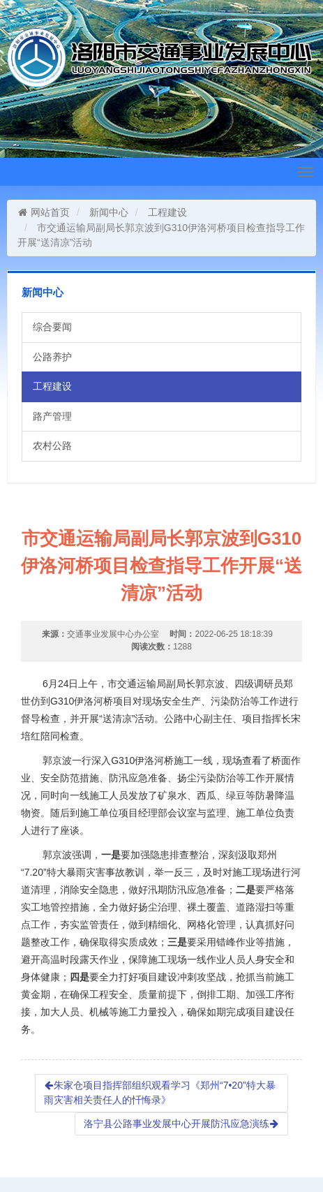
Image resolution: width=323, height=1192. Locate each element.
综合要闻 (52, 326)
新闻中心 (108, 212)
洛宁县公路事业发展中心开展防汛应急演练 (181, 1123)
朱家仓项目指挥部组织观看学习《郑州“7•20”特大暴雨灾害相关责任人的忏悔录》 (160, 1093)
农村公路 (52, 445)
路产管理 (52, 416)
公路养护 (52, 356)
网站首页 (43, 212)
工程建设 (167, 212)
